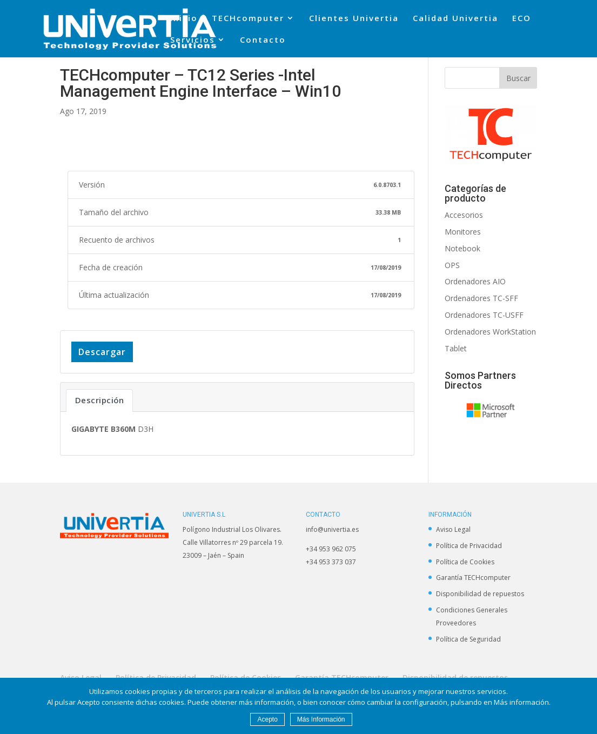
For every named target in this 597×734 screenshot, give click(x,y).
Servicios (192, 40)
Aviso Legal (453, 529)
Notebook (462, 248)
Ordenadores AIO (475, 281)
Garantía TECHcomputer (473, 577)
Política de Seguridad (468, 639)
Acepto (267, 719)
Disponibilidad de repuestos (480, 593)
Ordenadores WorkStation (490, 331)
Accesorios (464, 215)
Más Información (321, 719)
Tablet (456, 348)
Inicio (184, 18)
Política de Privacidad (469, 545)
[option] (491, 410)
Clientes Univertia (354, 18)
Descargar (102, 352)
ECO (521, 18)
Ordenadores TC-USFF (484, 315)
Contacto (263, 40)
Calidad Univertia (455, 18)
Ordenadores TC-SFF (481, 298)
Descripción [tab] (99, 400)
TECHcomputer (248, 18)
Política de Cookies (465, 561)
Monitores (463, 231)
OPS (452, 265)
